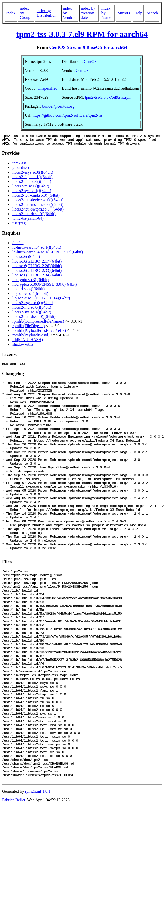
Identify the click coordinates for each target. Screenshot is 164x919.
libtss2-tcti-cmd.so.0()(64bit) (36, 197)
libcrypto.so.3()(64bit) (30, 282)
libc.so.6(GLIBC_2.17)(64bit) (36, 263)
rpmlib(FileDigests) (28, 328)
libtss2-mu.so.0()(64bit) (31, 184)
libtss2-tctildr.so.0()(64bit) (34, 216)
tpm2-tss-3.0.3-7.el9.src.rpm (108, 97)
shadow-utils (22, 346)
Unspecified (47, 88)
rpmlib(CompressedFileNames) (38, 323)
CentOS (90, 61)
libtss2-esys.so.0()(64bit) (32, 174)
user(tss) (19, 225)
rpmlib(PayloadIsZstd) (30, 337)
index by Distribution (46, 12)
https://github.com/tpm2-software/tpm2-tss (68, 115)
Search (152, 13)
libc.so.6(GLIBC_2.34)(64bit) (36, 277)
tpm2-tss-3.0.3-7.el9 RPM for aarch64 (82, 34)
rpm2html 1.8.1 (37, 871)
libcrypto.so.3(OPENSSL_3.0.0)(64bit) (44, 286)
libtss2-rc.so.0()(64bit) (30, 188)
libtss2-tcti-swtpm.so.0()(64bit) (38, 211)
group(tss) (20, 170)
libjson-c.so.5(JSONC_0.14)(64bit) (41, 300)
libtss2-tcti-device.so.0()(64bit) (37, 202)
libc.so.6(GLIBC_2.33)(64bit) (36, 273)
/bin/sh (18, 245)
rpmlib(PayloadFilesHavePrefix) (39, 333)
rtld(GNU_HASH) (27, 342)
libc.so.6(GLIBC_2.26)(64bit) (36, 268)
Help (138, 13)
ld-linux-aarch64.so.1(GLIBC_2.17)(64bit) (47, 254)
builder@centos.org (58, 106)
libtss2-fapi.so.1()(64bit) (32, 179)
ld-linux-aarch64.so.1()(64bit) (36, 249)
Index (10, 13)
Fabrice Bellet (13, 880)
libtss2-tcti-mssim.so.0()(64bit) (37, 207)
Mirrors (123, 13)
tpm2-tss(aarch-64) (28, 220)
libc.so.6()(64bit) (26, 259)
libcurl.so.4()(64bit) (28, 291)
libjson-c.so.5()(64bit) (30, 296)
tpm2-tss (19, 165)
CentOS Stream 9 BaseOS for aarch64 (88, 47)
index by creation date (88, 13)
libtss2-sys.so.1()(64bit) (31, 193)
